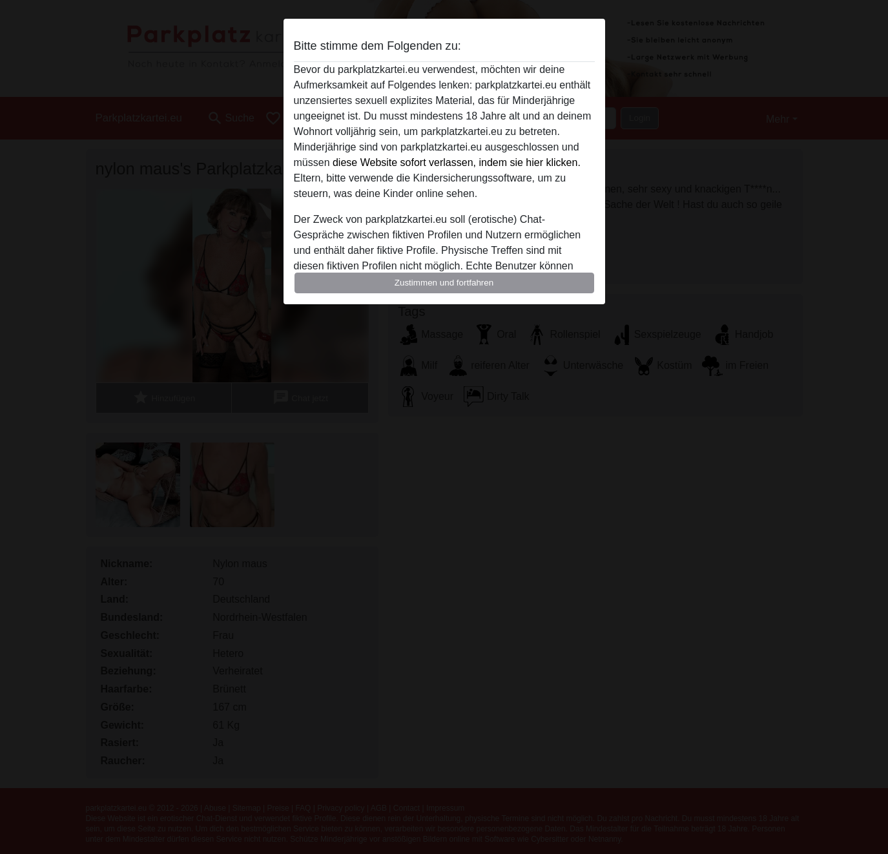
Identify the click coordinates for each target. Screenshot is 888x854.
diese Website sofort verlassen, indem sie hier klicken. (457, 162)
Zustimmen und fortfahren (444, 282)
